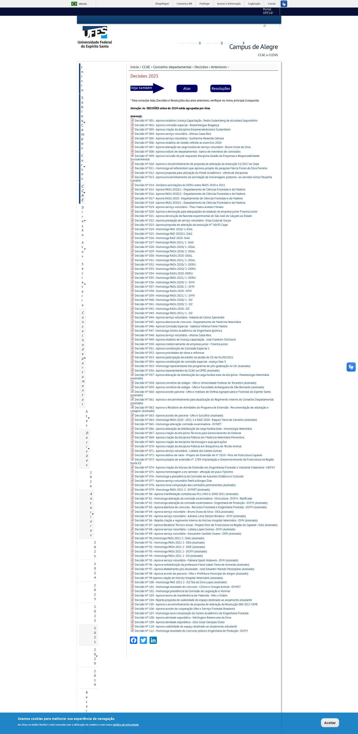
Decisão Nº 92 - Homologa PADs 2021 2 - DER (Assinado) (170, 534)
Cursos (86, 69)
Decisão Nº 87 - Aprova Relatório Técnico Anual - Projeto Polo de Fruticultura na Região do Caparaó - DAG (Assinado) (206, 512)
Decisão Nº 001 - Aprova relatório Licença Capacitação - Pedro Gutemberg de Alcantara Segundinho (196, 107)
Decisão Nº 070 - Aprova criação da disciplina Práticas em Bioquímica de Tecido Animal (188, 433)
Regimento (93, 236)
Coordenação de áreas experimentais (97, 274)
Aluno (86, 397)
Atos (85, 93)
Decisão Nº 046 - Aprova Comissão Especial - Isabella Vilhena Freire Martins (181, 313)
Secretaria (88, 100)
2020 (97, 185)
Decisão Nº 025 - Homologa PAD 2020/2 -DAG (163, 220)
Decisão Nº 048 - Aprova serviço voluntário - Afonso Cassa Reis (173, 322)
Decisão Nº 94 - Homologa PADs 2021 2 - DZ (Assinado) (169, 543)
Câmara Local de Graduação (93, 261)
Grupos (86, 428)
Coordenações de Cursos (99, 244)
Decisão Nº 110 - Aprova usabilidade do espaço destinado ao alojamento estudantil (186, 613)
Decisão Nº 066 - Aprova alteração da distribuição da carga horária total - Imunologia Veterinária (193, 415)
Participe (205, 3)
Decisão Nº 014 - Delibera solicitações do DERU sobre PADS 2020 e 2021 (180, 172)
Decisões (201, 54)
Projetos (87, 374)
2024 (97, 154)
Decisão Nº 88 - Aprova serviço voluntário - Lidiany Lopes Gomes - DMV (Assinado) (185, 516)
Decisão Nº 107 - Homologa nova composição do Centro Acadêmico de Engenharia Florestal (192, 600)
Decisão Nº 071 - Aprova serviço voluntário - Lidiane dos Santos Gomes (178, 438)
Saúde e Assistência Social (199, 686)
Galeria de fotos (93, 436)
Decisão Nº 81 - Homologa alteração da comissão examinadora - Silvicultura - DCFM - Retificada (193, 485)
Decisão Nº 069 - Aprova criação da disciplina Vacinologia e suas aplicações (181, 429)
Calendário (93, 213)
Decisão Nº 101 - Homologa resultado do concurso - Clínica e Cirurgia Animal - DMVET (188, 573)
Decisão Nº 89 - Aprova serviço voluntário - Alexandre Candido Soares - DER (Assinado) (188, 521)
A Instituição (112, 661)
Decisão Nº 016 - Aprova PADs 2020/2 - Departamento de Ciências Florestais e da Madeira (190, 181)
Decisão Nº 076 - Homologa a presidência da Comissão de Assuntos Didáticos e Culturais (189, 463)
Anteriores (219, 54)
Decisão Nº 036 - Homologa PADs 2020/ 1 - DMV (165, 269)
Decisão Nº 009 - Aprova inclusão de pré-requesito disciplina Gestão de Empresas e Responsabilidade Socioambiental (195, 144)
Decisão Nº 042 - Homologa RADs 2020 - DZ (162, 295)
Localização (112, 666)
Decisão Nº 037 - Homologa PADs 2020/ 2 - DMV (165, 273)
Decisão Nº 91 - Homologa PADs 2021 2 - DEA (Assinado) (170, 529)
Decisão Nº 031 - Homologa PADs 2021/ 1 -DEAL (165, 247)
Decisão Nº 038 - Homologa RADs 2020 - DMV (163, 278)
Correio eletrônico (238, 666)
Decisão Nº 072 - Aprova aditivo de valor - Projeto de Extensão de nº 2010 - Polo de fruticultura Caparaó (198, 442)
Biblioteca (189, 674)
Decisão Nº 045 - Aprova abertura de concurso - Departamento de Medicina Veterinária (188, 309)
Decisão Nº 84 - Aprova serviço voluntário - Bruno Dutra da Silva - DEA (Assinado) (184, 498)
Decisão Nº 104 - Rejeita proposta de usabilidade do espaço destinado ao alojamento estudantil (193, 587)
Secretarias (89, 353)
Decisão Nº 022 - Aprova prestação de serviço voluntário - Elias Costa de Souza (183, 207)
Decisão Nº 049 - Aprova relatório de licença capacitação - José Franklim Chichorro (185, 326)
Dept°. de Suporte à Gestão (153, 682)
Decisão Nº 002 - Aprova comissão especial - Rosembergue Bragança (177, 112)
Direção (87, 85)
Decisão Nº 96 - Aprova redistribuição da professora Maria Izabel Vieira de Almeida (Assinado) (192, 551)
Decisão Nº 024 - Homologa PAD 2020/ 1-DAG (163, 216)
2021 (97, 177)
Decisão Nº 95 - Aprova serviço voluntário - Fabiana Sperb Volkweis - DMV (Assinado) (186, 547)
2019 (97, 193)
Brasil (83, 3)
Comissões (93, 228)
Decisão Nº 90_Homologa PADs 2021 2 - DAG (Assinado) (169, 525)
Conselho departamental (172, 54)
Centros (142, 657)
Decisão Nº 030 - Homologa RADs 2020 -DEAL (163, 243)
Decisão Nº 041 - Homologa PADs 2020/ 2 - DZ (163, 291)
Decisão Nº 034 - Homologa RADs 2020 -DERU (164, 260)
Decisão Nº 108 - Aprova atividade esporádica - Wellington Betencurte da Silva (183, 604)
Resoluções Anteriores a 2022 (102, 202)
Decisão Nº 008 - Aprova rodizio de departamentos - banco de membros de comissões (187, 138)
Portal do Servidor (238, 678)
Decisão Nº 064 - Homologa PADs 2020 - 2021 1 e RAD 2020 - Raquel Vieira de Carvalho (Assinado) (196, 407)
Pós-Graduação (114, 686)
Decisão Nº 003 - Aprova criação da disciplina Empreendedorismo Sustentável (183, 116)
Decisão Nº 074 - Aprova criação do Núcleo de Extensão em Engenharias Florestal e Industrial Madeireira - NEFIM (205, 454)
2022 (97, 169)
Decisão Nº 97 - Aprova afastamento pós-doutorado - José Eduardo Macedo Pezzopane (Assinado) (194, 556)
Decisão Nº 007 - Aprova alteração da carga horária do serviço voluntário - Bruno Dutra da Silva (192, 134)
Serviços (87, 381)
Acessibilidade (250, 19)
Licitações (89, 420)
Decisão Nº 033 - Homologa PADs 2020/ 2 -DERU (165, 256)
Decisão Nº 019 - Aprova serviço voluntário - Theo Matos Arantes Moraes (179, 194)
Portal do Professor (239, 674)
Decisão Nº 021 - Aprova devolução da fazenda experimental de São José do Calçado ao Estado (193, 203)
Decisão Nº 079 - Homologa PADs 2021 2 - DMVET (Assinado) (172, 476)
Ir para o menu (213, 19)
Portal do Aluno (237, 670)
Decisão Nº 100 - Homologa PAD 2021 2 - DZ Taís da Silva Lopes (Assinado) (181, 569)
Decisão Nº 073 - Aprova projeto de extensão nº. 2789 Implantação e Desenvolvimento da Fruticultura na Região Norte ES (202, 448)
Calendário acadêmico (240, 11)
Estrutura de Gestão (152, 673)
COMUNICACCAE (93, 292)
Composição (94, 221)
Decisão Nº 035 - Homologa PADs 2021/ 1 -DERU (165, 265)
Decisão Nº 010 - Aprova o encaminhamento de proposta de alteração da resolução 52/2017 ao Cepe (197, 151)
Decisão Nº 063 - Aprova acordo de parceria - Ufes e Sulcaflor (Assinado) (179, 402)
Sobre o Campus (94, 62)
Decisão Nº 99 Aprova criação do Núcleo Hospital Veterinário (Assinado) (179, 565)
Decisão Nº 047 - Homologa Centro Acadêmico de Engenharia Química (178, 318)
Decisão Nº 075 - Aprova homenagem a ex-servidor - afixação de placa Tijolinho (184, 459)
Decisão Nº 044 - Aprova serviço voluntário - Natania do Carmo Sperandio (179, 304)
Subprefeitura (144, 686)
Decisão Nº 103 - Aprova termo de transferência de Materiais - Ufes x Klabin (181, 582)
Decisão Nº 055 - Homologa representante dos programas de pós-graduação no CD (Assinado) (192, 353)
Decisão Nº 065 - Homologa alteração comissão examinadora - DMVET (178, 411)
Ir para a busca (235, 19)
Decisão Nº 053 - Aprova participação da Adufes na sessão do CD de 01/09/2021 (184, 344)
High (256, 20)
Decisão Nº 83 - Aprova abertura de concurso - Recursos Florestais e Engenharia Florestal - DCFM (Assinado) (201, 494)
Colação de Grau (93, 315)
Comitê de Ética (93, 389)
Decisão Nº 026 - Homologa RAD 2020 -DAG (162, 225)
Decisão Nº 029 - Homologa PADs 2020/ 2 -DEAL (165, 238)
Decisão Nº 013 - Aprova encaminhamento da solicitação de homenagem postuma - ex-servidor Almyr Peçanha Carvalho (201, 165)
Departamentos (92, 252)
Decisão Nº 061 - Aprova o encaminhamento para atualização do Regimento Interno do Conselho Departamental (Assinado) (202, 388)
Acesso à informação (229, 3)
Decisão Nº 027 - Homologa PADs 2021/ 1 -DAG (164, 229)
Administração (92, 346)
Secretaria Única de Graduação (201, 661)
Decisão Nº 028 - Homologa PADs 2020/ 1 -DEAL (165, 234)
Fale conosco (269, 11)
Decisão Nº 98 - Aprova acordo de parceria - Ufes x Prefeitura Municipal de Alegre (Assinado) (191, 560)
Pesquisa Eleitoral (94, 330)
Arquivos (88, 299)
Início (134, 54)
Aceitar (330, 723)
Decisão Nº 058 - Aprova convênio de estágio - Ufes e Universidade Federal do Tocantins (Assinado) (195, 370)
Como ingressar (114, 691)
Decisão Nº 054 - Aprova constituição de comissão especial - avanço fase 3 (180, 349)
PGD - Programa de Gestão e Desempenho (98, 363)
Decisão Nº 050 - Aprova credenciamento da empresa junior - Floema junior (181, 331)
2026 (93, 131)
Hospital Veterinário (195, 678)
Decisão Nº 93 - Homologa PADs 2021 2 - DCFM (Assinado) (171, 538)
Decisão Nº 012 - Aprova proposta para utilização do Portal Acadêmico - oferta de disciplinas (191, 159)
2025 (97, 146)
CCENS (86, 338)
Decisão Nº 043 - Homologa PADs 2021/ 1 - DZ (163, 300)
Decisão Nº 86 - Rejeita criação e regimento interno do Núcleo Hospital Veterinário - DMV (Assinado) (196, 507)
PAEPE (86, 307)
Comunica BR (184, 3)
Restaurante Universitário (198, 682)
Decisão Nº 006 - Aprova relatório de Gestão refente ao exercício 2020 (178, 130)
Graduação (111, 682)
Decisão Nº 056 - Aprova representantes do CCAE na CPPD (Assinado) (177, 357)
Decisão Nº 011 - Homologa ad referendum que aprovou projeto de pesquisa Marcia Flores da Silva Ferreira (201, 155)
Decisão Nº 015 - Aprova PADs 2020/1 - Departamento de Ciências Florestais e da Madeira (190, 176)
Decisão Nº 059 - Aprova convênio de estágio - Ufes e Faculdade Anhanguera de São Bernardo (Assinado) (199, 374)
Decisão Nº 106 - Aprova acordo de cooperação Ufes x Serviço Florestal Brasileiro (185, 596)
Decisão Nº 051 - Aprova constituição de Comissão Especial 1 (172, 335)
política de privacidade (126, 724)
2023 (97, 162)
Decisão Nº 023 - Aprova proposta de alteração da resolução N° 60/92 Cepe (181, 211)
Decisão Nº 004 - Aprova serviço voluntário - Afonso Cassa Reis (173, 121)
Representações (92, 284)
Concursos (89, 412)
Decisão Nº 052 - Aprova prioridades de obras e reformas (169, 340)
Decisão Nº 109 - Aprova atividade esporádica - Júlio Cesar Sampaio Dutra (179, 609)
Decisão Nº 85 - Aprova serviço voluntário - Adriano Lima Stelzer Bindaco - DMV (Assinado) (190, 503)
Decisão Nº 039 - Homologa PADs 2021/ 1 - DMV (165, 282)
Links (230, 657)
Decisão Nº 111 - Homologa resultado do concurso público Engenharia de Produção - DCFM (191, 618)
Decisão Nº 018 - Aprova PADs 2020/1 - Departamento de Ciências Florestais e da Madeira (190, 190)
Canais (272, 3)
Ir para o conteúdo (189, 19)
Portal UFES (211, 11)
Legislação (254, 3)
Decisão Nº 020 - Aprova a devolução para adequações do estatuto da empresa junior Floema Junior (196, 198)
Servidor (87, 405)
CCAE (146, 54)
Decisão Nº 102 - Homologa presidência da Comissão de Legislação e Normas (182, 578)
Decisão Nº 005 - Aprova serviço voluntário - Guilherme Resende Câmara (179, 125)
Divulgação (90, 443)
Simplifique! (162, 3)
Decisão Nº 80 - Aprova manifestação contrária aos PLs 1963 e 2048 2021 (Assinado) (186, 481)
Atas (89, 116)
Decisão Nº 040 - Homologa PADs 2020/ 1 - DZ (163, 287)
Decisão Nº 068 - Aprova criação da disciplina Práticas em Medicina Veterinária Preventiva (189, 424)
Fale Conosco (113, 670)
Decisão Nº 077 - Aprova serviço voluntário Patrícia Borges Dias (173, 468)
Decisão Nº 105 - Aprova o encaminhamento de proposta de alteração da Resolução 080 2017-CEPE (196, 591)
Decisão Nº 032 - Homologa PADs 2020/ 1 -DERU (165, 251)
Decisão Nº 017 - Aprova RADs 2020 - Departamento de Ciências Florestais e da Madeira (189, 185)
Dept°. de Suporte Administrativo (156, 678)
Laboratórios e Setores (97, 323)
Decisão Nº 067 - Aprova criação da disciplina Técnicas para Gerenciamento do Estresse (188, 420)
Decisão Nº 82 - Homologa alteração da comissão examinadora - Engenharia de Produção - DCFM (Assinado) (201, 490)
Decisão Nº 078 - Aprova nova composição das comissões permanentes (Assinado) (185, 472)
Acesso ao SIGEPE (238, 661)
